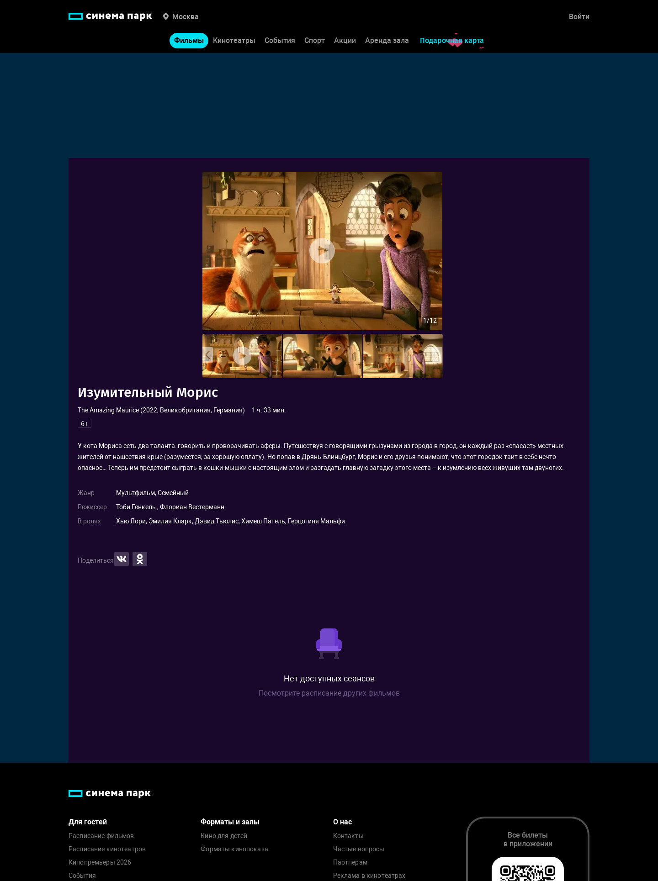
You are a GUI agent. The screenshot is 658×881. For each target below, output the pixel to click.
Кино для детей (224, 836)
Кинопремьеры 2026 (100, 862)
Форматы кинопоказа (234, 849)
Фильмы (189, 40)
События (280, 40)
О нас (342, 822)
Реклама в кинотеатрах (369, 875)
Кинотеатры (234, 40)
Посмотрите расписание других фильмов (329, 693)
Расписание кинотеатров (107, 849)
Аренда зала (387, 40)
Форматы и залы (230, 822)
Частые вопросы (359, 849)
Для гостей (88, 822)
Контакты (348, 836)
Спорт (314, 40)
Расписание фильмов (101, 836)
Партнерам (350, 862)
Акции (345, 40)
